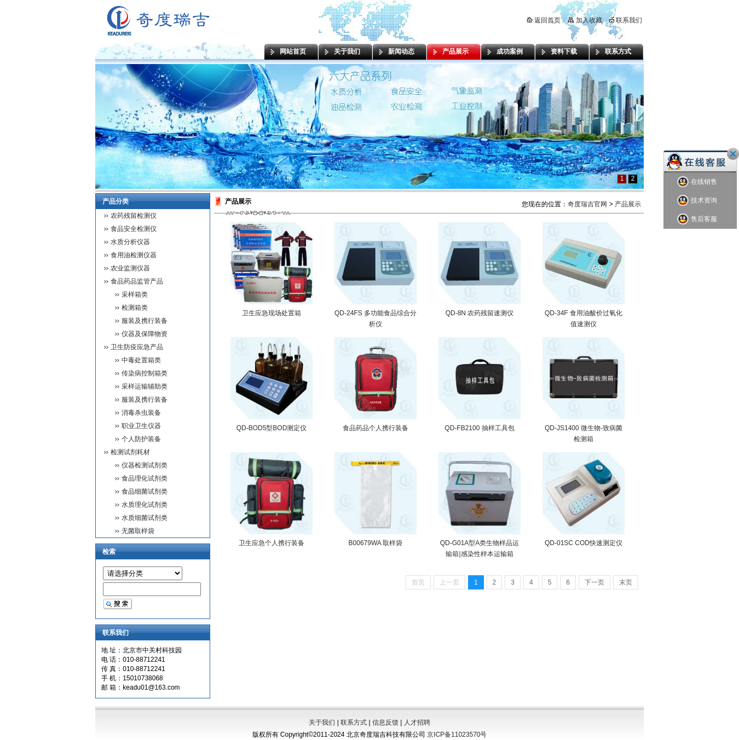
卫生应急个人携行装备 (271, 543)
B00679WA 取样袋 (376, 543)
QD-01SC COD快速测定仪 (583, 543)
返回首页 (544, 20)
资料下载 (564, 51)
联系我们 (625, 20)
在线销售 (697, 182)
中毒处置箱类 (141, 360)
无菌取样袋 (138, 531)
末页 (625, 582)
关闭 (733, 154)
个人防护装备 (141, 439)
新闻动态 (401, 51)
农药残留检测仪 (134, 215)
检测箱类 (135, 307)
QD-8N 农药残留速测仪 (480, 313)
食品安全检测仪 (134, 229)
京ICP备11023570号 (457, 734)
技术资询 (697, 200)
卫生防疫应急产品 (137, 347)
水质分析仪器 (130, 242)
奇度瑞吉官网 (587, 204)
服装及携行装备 (145, 321)
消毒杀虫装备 (141, 413)
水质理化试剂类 (145, 504)
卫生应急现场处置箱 (271, 313)
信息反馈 (385, 722)
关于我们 (347, 51)
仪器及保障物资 (145, 334)
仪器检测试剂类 (145, 465)
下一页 (594, 582)
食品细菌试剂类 (145, 491)
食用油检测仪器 (134, 255)
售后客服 (697, 219)
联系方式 (618, 51)
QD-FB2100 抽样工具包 (479, 428)
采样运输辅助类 (145, 386)
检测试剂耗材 (130, 452)
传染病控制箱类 (145, 373)
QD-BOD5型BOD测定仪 (271, 428)
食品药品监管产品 (137, 281)
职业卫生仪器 (141, 426)
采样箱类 (135, 294)
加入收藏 (585, 20)
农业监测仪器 (130, 268)
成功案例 (509, 51)
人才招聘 (417, 722)
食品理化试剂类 (145, 478)
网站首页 (293, 51)
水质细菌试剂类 (145, 518)
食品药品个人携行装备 (375, 428)
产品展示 (455, 51)
